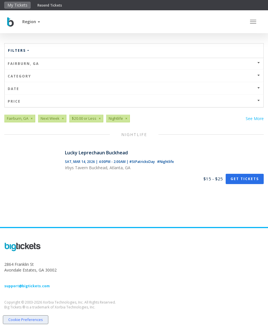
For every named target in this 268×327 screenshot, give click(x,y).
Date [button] (134, 88)
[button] (31, 21)
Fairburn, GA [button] (134, 63)
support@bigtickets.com (27, 286)
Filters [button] (19, 50)
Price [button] (134, 101)
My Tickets (17, 5)
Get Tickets (245, 178)
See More (255, 118)
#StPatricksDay (142, 161)
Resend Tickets (49, 5)
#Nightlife (165, 161)
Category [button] (134, 76)
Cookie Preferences (25, 319)
